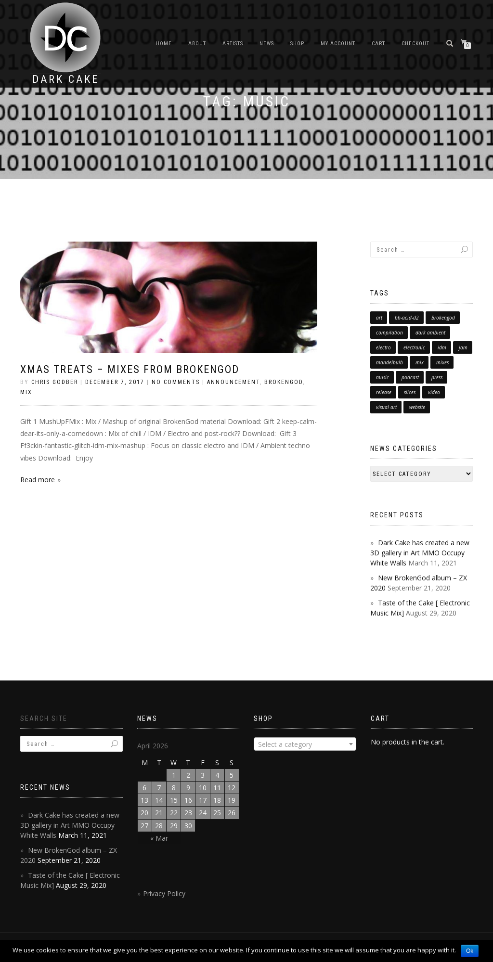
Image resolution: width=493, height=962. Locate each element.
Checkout (415, 43)
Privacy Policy (164, 893)
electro (383, 347)
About (197, 43)
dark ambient (430, 332)
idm (442, 347)
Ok (469, 951)
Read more (37, 479)
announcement (233, 382)
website (417, 407)
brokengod (283, 382)
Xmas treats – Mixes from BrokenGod (129, 369)
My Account (338, 43)
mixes (442, 362)
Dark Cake (65, 79)
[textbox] (305, 744)
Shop (297, 43)
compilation (389, 332)
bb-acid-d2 (407, 317)
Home (164, 43)
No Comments (176, 382)
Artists (232, 43)
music (382, 377)
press (436, 377)
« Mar (159, 838)
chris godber (54, 382)
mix (419, 362)
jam (463, 347)
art (379, 317)
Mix (26, 392)
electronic (414, 347)
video (434, 392)
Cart (378, 43)
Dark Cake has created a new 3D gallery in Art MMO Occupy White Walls (419, 552)
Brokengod (443, 317)
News (266, 43)
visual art (386, 407)
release (383, 392)
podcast (410, 377)
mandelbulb (389, 362)
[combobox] (305, 744)
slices (409, 392)
